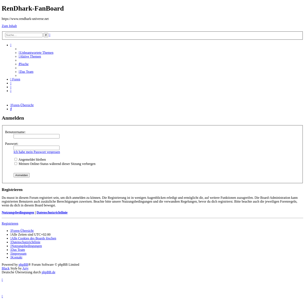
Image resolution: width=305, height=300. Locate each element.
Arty (25, 268)
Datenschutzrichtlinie (52, 212)
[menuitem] (36, 52)
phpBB (23, 264)
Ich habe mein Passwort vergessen (37, 152)
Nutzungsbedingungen (18, 212)
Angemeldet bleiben (30, 159)
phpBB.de (48, 272)
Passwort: (11, 143)
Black (6, 268)
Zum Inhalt (9, 26)
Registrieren (10, 223)
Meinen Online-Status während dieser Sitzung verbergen (55, 164)
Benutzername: (15, 132)
